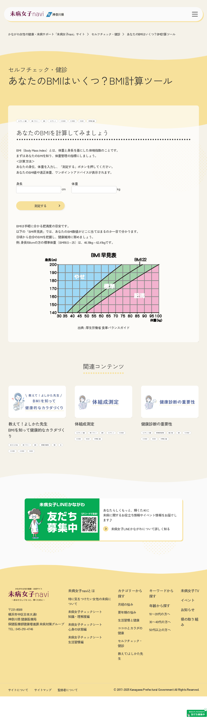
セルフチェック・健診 (105, 34)
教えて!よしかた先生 (23, 452)
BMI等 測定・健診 (29, 127)
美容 (45, 466)
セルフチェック (102, 120)
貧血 (146, 454)
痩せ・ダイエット (64, 120)
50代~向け (166, 120)
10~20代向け (125, 120)
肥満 (84, 120)
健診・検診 (182, 447)
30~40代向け (147, 120)
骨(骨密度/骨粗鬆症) (23, 466)
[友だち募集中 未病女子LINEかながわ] (176, 686)
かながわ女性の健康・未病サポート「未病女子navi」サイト (46, 34)
